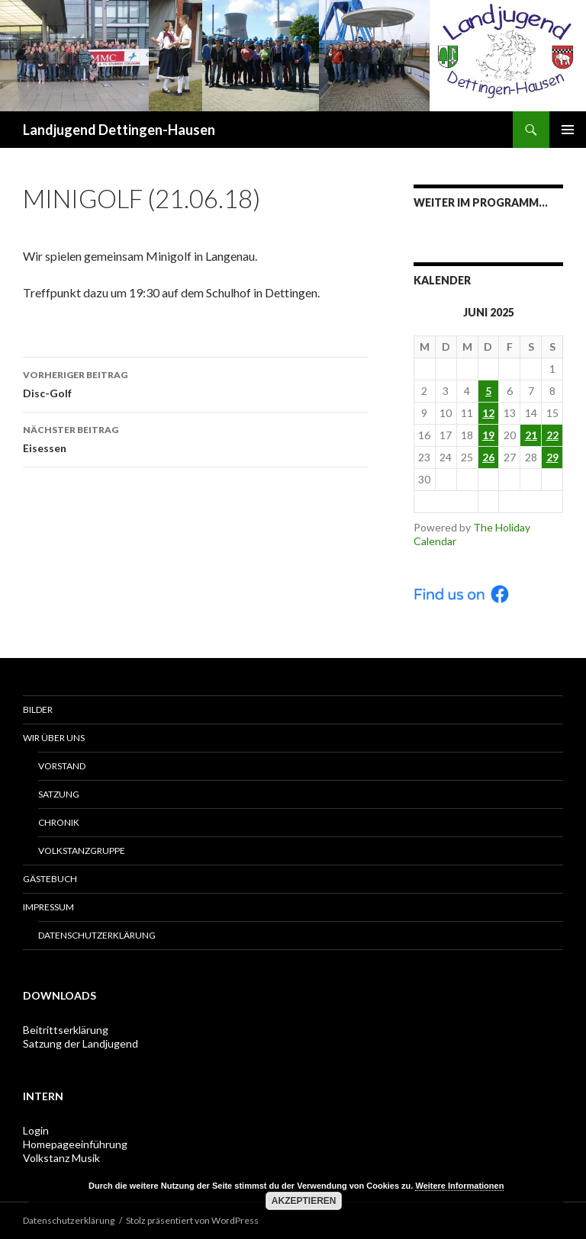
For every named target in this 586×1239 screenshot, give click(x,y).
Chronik (58, 822)
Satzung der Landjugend (80, 1043)
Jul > (531, 501)
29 (552, 457)
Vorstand (61, 766)
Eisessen (195, 437)
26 (488, 457)
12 (488, 412)
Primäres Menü (567, 129)
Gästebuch (50, 878)
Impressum (48, 907)
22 (552, 435)
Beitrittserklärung (65, 1029)
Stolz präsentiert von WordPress (192, 1220)
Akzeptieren (304, 1201)
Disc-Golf (195, 383)
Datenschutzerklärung (97, 935)
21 (531, 435)
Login (36, 1130)
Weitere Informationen (459, 1185)
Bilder (38, 709)
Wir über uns (54, 737)
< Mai (446, 501)
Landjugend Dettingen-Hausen (119, 129)
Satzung (58, 794)
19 (488, 435)
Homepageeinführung (75, 1144)
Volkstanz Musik (61, 1157)
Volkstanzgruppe (81, 850)
